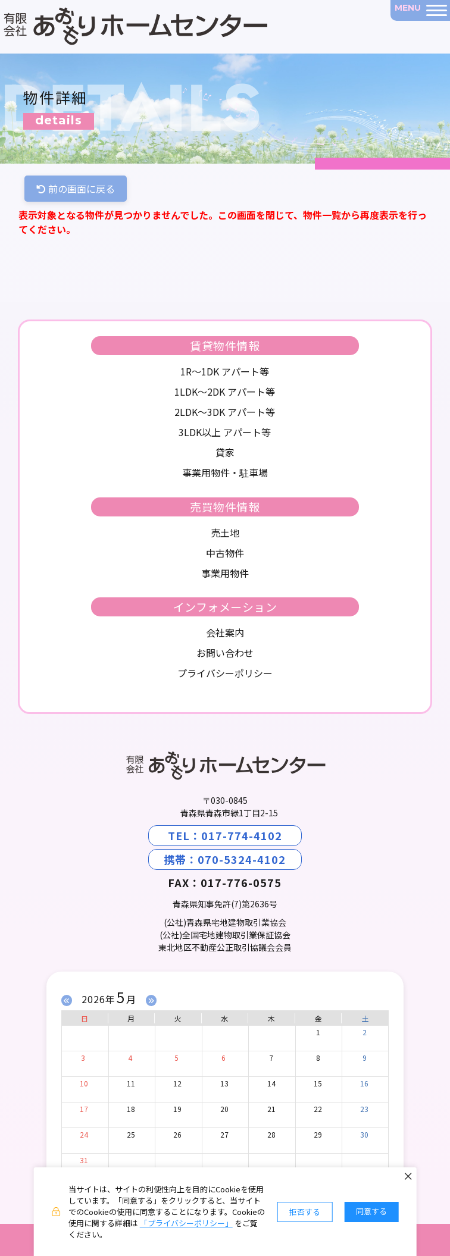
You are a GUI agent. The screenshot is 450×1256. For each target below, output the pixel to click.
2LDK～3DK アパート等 (224, 412)
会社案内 (225, 632)
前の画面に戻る (75, 188)
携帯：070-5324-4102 (225, 859)
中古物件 (225, 553)
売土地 (225, 532)
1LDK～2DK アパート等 (224, 391)
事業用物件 (225, 573)
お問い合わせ (225, 653)
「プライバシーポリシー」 (186, 1223)
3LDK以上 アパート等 (225, 432)
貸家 (225, 452)
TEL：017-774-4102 (225, 835)
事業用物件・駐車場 (225, 472)
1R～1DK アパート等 (224, 371)
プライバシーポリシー (225, 673)
